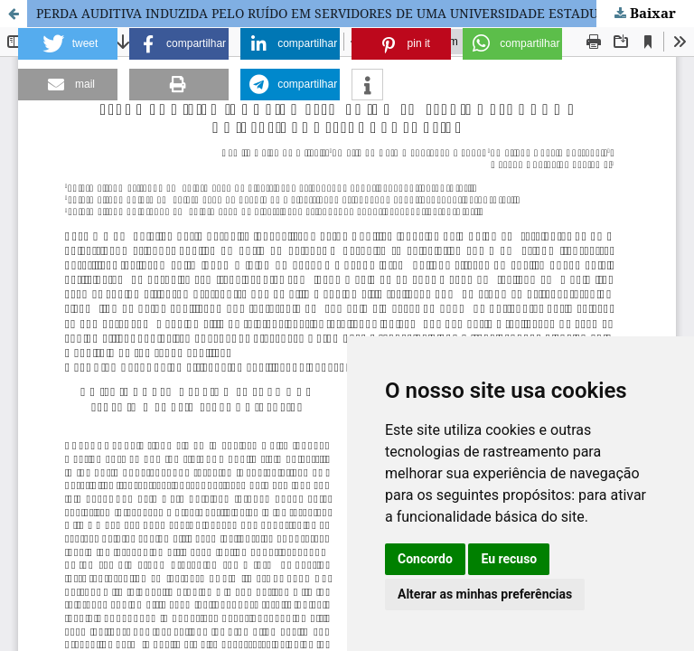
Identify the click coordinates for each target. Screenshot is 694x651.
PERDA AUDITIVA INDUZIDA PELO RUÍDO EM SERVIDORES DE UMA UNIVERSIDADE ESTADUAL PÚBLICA (354, 13)
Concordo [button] (425, 559)
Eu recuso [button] (509, 559)
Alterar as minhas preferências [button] (485, 594)
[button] (67, 44)
